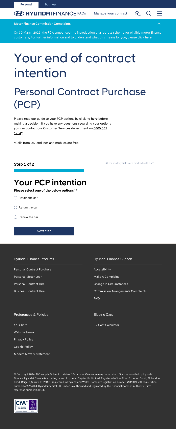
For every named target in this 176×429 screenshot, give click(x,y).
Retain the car (28, 197)
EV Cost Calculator (106, 325)
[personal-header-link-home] (45, 13)
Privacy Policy (23, 339)
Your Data (20, 325)
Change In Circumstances (111, 284)
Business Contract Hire (29, 291)
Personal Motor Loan (28, 277)
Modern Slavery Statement (32, 354)
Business (51, 4)
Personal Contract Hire (29, 284)
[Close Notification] (159, 24)
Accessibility (102, 269)
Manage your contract (110, 13)
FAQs (81, 13)
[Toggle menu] (159, 13)
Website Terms (24, 332)
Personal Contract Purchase (32, 269)
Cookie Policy (23, 347)
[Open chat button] (138, 13)
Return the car (28, 207)
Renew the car (28, 217)
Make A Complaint (106, 277)
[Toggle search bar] (148, 13)
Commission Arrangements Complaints (120, 291)
